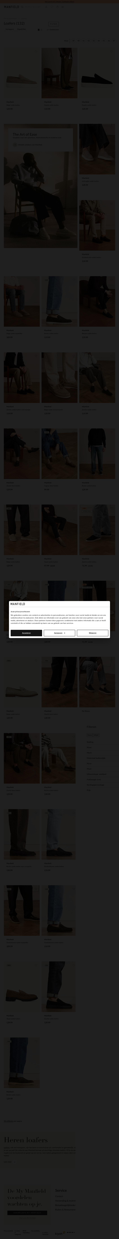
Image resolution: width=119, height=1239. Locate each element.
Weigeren (92, 633)
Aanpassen (59, 633)
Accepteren (26, 633)
